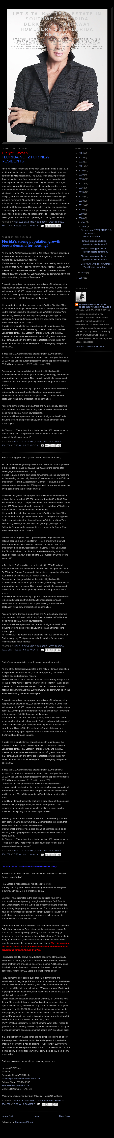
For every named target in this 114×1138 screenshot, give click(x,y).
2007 (81, 278)
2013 (81, 201)
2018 (81, 179)
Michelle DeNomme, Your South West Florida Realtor (95, 306)
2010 (81, 209)
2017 (81, 183)
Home (37, 1116)
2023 (81, 157)
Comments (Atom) (24, 1122)
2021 (81, 166)
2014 (81, 196)
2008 (81, 218)
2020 (81, 170)
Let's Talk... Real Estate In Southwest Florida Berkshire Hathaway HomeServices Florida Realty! (57, 24)
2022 (81, 161)
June (84, 226)
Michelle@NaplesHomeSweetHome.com (21, 1078)
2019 (81, 174)
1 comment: (29, 1104)
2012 (81, 205)
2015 (81, 192)
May (83, 272)
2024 (81, 153)
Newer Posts (8, 1116)
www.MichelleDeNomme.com (16, 1085)
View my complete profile (89, 346)
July (83, 222)
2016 (81, 188)
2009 (81, 214)
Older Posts (64, 1116)
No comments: (31, 225)
